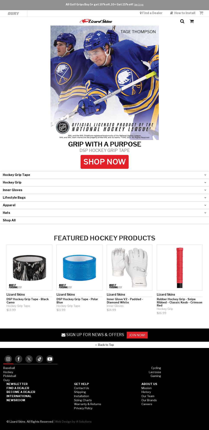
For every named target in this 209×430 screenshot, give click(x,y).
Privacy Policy (83, 408)
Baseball (9, 368)
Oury (6, 380)
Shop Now (104, 161)
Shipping (80, 392)
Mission (146, 388)
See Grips (138, 20)
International (18, 396)
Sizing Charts (83, 400)
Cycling (156, 368)
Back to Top (104, 344)
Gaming (156, 376)
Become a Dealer (20, 392)
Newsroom (15, 400)
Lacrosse (155, 372)
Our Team (147, 396)
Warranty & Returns (87, 404)
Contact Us (81, 388)
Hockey (8, 372)
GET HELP (81, 384)
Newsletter (17, 384)
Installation (81, 396)
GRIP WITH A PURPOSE (104, 146)
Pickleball (9, 376)
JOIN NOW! (137, 335)
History (146, 392)
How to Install (182, 3)
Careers (146, 404)
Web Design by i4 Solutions (73, 421)
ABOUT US (149, 384)
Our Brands (149, 400)
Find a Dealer (151, 3)
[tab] (8, 359)
